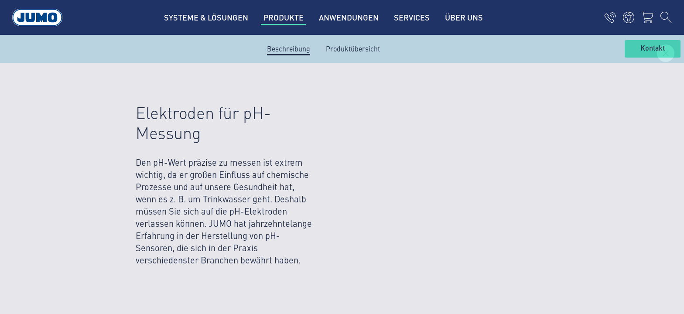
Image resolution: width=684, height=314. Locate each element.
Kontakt (652, 48)
